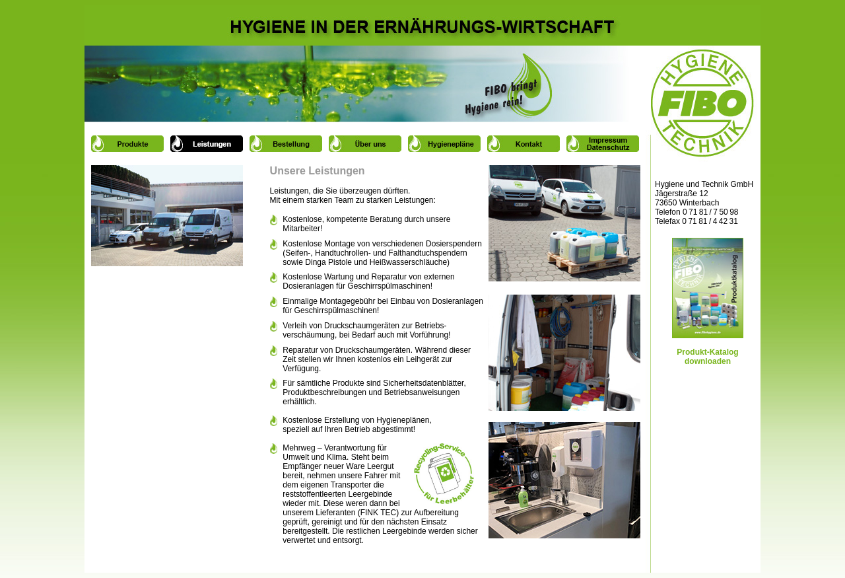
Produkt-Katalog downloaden (707, 348)
